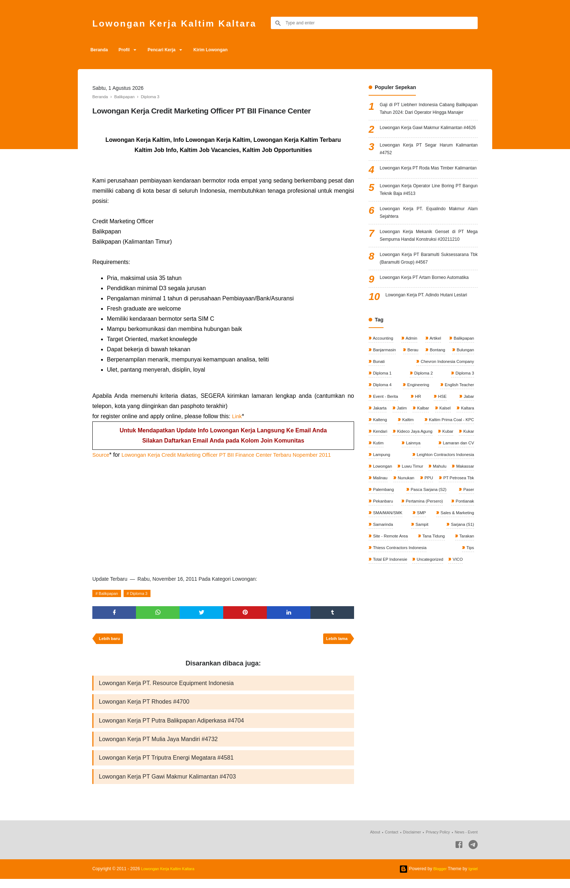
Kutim (468, 521)
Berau (412, 423)
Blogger (437, 877)
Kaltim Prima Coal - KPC (396, 508)
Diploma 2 (423, 448)
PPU (415, 569)
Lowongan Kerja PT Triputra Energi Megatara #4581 (166, 765)
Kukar (447, 521)
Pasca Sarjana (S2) (428, 581)
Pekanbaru (383, 594)
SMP (421, 606)
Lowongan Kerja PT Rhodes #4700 (144, 706)
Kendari (466, 508)
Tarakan (465, 630)
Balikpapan (110, 593)
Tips (469, 642)
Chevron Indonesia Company (445, 435)
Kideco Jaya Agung (391, 521)
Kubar (425, 521)
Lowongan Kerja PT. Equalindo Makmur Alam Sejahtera (429, 246)
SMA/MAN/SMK (388, 606)
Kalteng (424, 496)
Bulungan (464, 423)
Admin (411, 411)
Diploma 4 (382, 460)
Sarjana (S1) (461, 618)
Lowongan (463, 545)
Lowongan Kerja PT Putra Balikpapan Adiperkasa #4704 (171, 726)
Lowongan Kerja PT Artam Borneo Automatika (429, 340)
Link (237, 416)
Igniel (472, 877)
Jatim (409, 484)
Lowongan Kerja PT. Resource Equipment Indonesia (166, 687)
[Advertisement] (223, 514)
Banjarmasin (384, 423)
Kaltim (467, 496)
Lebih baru (111, 641)
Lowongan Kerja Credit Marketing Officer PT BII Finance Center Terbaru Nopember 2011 (237, 455)
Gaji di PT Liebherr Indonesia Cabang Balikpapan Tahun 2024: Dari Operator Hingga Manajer (429, 114)
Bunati (378, 435)
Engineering (417, 460)
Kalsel (467, 484)
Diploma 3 (144, 593)
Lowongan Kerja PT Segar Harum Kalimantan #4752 (429, 169)
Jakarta (380, 484)
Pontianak (463, 594)
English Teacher (458, 460)
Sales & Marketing (455, 606)
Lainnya (380, 533)
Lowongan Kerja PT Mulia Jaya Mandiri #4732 (158, 746)
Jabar (468, 472)
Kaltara (379, 496)
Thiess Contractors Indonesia (401, 642)
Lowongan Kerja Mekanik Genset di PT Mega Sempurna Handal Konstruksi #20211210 (429, 276)
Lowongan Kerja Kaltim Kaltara (188, 23)
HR (418, 472)
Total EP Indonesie (390, 654)
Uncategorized (432, 654)
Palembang (383, 581)
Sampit (421, 618)
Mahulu (412, 557)
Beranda (101, 49)
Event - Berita (386, 472)
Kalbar (438, 484)
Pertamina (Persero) (424, 594)
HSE (442, 472)
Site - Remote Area (391, 630)
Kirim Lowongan (225, 49)
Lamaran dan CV (421, 533)
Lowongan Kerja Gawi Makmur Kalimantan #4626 (429, 144)
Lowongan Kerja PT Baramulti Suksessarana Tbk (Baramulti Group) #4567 (429, 310)
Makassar (439, 557)
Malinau (466, 557)
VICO (461, 654)
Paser (467, 581)
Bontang (436, 423)
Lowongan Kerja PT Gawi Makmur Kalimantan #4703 (167, 785)
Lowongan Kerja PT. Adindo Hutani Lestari (431, 365)
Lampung (464, 533)
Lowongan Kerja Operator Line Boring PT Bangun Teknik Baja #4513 (429, 220)
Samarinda (383, 618)
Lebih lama (335, 641)
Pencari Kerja (172, 49)
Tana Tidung (433, 630)
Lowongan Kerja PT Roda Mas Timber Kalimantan (429, 195)
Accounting (383, 411)
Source (101, 455)
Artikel (434, 411)
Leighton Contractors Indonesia (403, 545)
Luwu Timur (384, 557)
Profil (130, 49)
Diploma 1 (382, 448)
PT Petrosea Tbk (457, 569)
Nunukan (381, 569)
